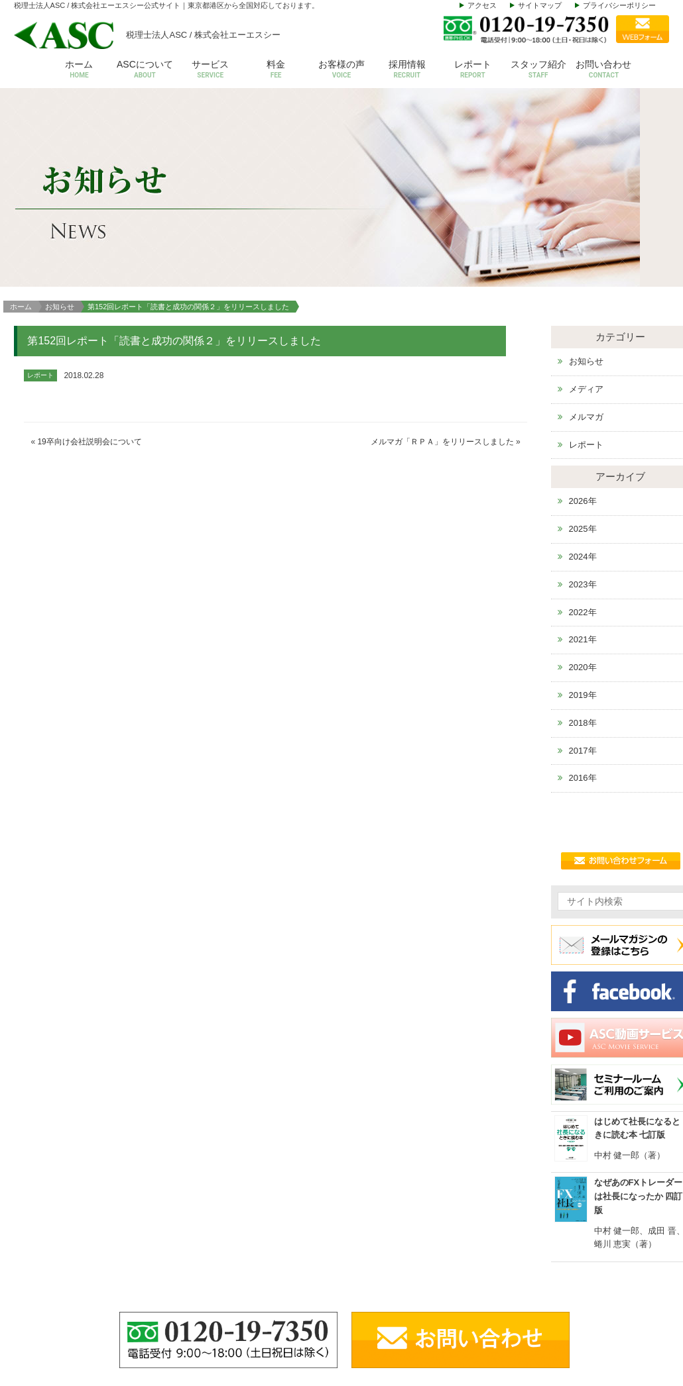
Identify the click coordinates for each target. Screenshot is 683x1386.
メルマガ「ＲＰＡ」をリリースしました (442, 257)
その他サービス (534, 1325)
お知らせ (59, 121)
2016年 (583, 593)
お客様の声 (342, 70)
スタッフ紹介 (538, 70)
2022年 (583, 427)
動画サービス (623, 1325)
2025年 (583, 344)
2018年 (583, 538)
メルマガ (586, 232)
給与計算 (521, 1263)
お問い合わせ (604, 70)
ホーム (79, 70)
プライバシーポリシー (619, 5)
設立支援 (521, 1284)
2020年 (583, 482)
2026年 (583, 316)
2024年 (583, 372)
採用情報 (407, 70)
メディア (586, 204)
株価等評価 (525, 1304)
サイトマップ (540, 5)
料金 (276, 70)
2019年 (583, 510)
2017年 (583, 565)
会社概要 (435, 1243)
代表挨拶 (435, 1263)
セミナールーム (627, 1284)
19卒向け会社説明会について (89, 257)
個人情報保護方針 (631, 1345)
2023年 (583, 400)
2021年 (583, 455)
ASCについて (145, 70)
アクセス (482, 5)
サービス (210, 70)
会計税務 (521, 1243)
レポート (472, 70)
